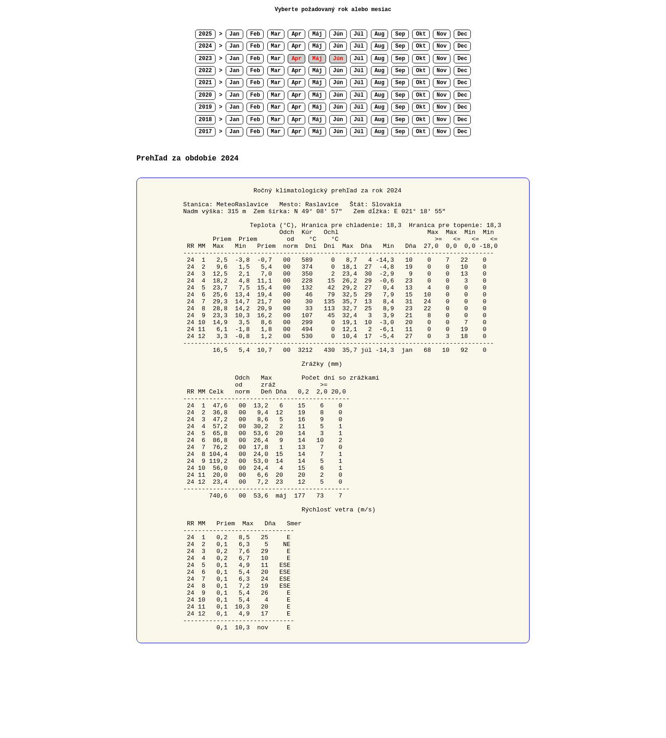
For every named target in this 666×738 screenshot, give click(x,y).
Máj (317, 34)
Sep (400, 34)
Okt (421, 34)
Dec (462, 34)
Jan (234, 34)
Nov (442, 34)
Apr (296, 34)
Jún (338, 34)
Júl (359, 34)
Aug (380, 34)
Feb (255, 34)
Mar (276, 34)
